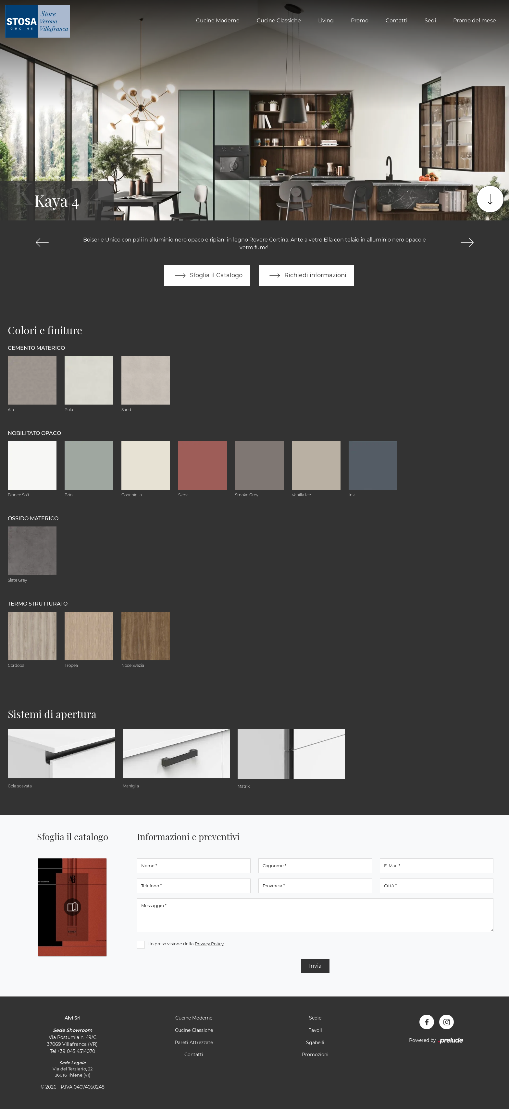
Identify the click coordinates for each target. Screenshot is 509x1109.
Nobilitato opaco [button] (34, 433)
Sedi (430, 21)
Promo (359, 21)
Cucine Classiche (279, 21)
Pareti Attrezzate (194, 1042)
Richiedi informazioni (306, 275)
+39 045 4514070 (76, 1051)
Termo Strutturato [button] (38, 604)
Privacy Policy (209, 943)
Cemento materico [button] (36, 348)
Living (326, 21)
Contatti (396, 21)
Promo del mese (474, 21)
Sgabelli (315, 1042)
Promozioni (315, 1054)
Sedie (315, 1018)
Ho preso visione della (185, 943)
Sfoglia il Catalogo (207, 275)
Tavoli (315, 1030)
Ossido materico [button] (33, 518)
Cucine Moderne (218, 21)
